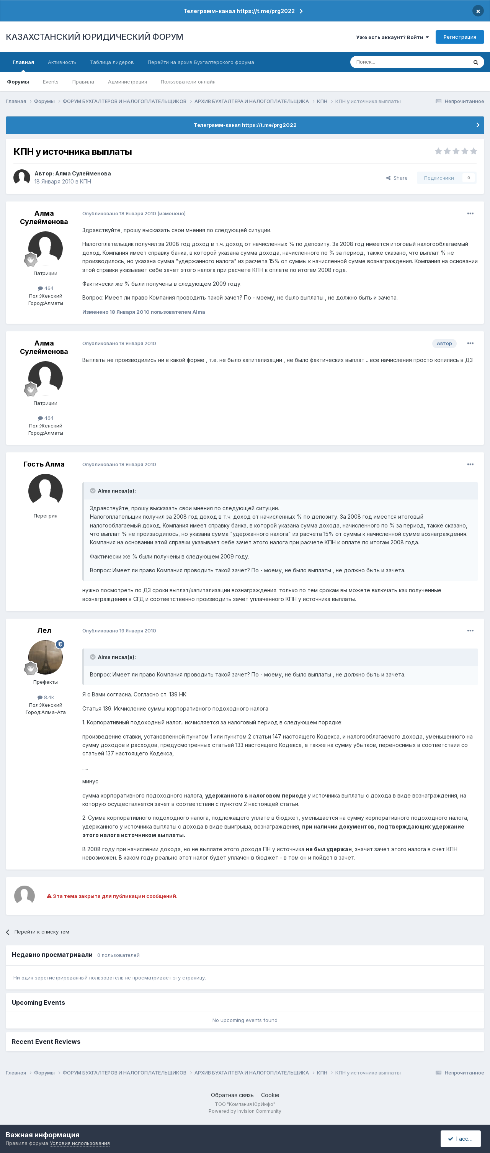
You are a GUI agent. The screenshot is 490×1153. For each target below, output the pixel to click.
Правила (83, 82)
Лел (44, 630)
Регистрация (460, 37)
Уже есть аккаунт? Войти (392, 37)
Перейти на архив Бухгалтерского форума (201, 62)
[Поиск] (387, 62)
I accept (462, 1138)
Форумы (18, 82)
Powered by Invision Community (245, 1111)
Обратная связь (232, 1095)
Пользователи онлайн (188, 82)
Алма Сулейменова (83, 173)
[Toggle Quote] (93, 491)
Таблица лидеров (112, 62)
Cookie (270, 1095)
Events (51, 82)
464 (46, 288)
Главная (23, 65)
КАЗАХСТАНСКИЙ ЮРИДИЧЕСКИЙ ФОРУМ (94, 37)
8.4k (46, 697)
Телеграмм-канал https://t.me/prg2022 (239, 11)
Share (397, 178)
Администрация (127, 82)
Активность (62, 62)
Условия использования (80, 1143)
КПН (85, 181)
